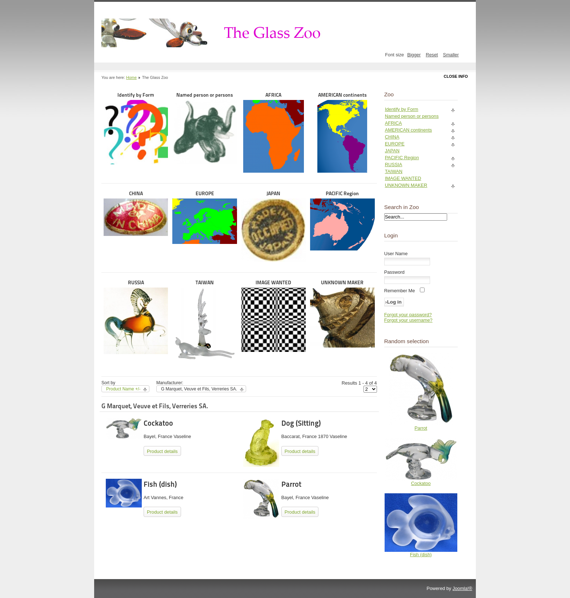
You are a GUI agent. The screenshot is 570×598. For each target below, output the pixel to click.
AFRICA (273, 132)
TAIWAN (205, 320)
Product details (162, 451)
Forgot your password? (408, 314)
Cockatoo (158, 423)
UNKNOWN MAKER (342, 314)
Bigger (414, 54)
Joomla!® (462, 588)
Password (394, 272)
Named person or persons (204, 128)
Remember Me (399, 290)
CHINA (136, 213)
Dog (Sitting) (301, 423)
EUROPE (204, 217)
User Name (396, 253)
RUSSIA (136, 317)
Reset (432, 54)
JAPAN (273, 226)
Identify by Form (136, 128)
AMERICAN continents (342, 132)
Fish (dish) (160, 484)
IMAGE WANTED (273, 316)
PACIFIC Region (342, 220)
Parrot (291, 484)
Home (131, 77)
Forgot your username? (408, 320)
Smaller (451, 54)
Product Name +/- (123, 389)
